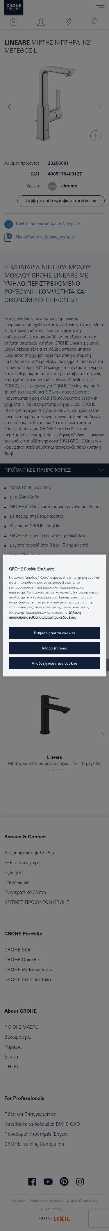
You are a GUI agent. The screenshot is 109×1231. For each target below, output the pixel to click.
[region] (54, 615)
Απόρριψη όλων (54, 648)
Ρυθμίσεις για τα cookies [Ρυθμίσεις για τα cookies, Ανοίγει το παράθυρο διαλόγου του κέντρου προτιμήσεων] (54, 633)
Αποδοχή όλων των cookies (54, 663)
